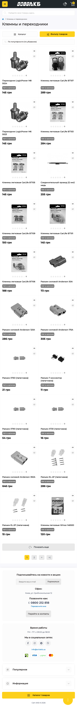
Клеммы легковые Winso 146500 (57, 525)
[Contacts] (65, 4)
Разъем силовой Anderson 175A (57, 330)
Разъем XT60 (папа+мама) (15, 378)
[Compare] (34, 56)
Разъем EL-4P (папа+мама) (54, 477)
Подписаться (53, 582)
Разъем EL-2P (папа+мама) (15, 525)
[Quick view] (34, 51)
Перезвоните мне (38, 606)
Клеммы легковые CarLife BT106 (18, 281)
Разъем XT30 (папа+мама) (54, 429)
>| (49, 557)
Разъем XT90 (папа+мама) (15, 429)
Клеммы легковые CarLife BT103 (57, 131)
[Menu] (5, 4)
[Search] (5, 13)
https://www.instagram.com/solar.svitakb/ (35, 643)
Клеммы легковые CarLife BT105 (18, 182)
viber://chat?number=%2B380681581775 (48, 643)
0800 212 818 (40, 602)
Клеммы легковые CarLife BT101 (57, 233)
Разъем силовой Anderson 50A (57, 281)
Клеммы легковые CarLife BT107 (57, 80)
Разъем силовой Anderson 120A (18, 330)
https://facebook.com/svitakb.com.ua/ (28, 643)
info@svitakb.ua (38, 649)
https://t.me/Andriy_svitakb (41, 643)
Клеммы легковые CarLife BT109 (18, 233)
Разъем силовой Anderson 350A (18, 477)
